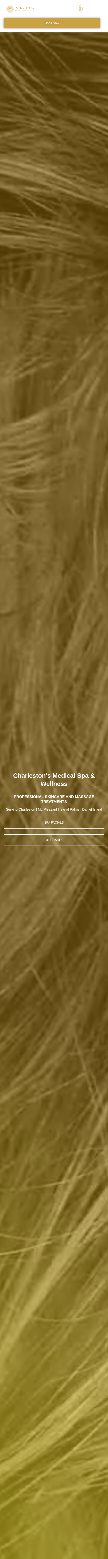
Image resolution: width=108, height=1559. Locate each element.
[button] (80, 9)
